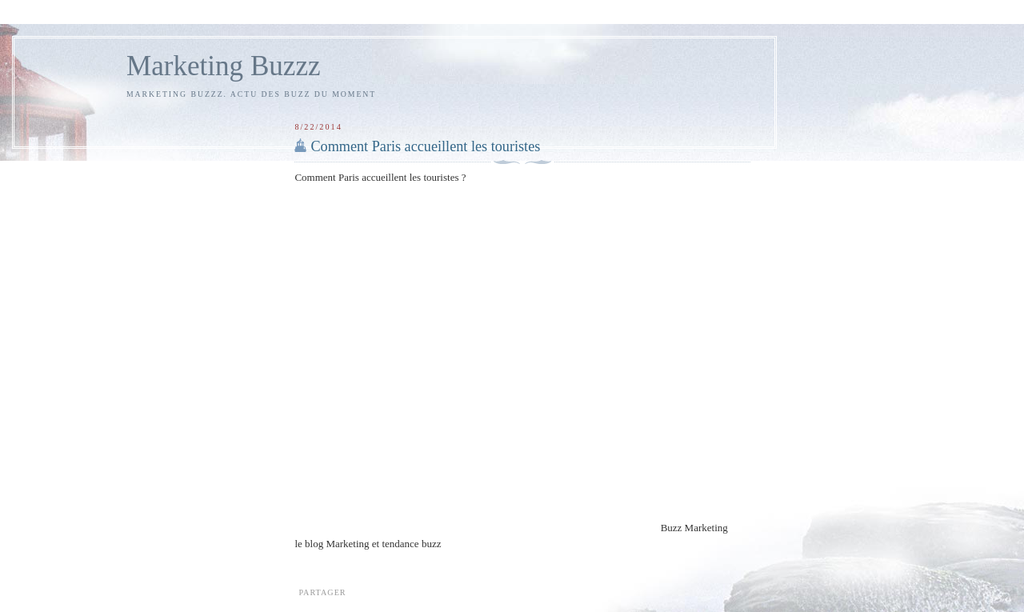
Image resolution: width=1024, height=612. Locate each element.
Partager (322, 592)
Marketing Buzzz (223, 66)
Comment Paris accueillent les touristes (425, 146)
